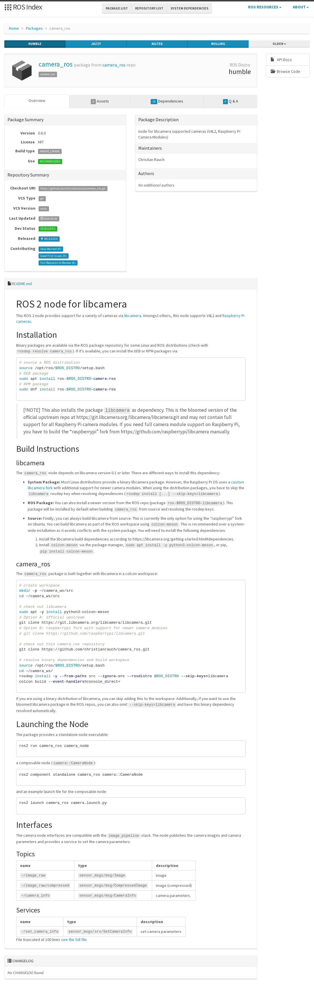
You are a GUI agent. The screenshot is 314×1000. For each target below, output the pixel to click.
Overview (37, 100)
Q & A (231, 101)
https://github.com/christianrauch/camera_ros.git (72, 188)
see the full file (74, 939)
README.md (22, 283)
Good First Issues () (53, 255)
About (301, 7)
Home (14, 28)
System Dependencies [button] (189, 8)
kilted (157, 43)
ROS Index (23, 7)
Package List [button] (117, 8)
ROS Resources (264, 7)
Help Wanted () (50, 249)
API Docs (281, 59)
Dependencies (167, 101)
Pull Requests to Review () (57, 262)
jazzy (96, 43)
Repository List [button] (149, 8)
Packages (34, 28)
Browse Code (285, 71)
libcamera (132, 315)
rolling (218, 43)
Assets (100, 101)
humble (34, 43)
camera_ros (56, 64)
